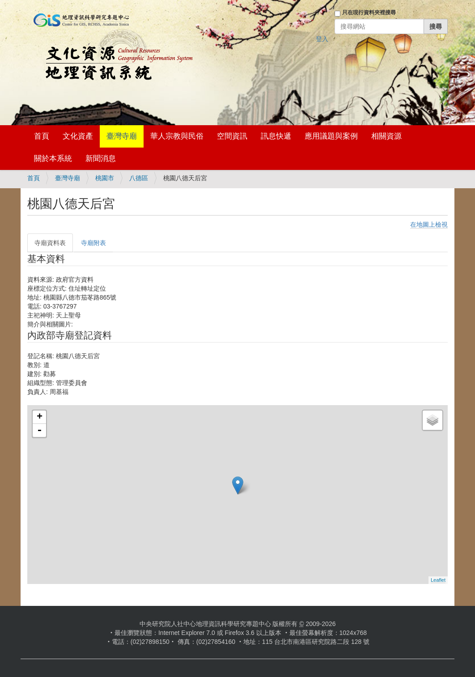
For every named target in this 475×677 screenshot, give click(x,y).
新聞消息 (100, 158)
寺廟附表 (93, 242)
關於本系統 (53, 158)
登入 (322, 38)
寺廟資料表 (50, 242)
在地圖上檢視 (429, 224)
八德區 (138, 178)
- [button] (39, 430)
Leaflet (438, 580)
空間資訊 (232, 136)
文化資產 (78, 136)
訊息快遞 (276, 136)
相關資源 (386, 136)
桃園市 (104, 178)
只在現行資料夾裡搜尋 (369, 12)
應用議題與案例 (331, 136)
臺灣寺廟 (121, 136)
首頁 (41, 136)
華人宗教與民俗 (177, 136)
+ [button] (39, 417)
